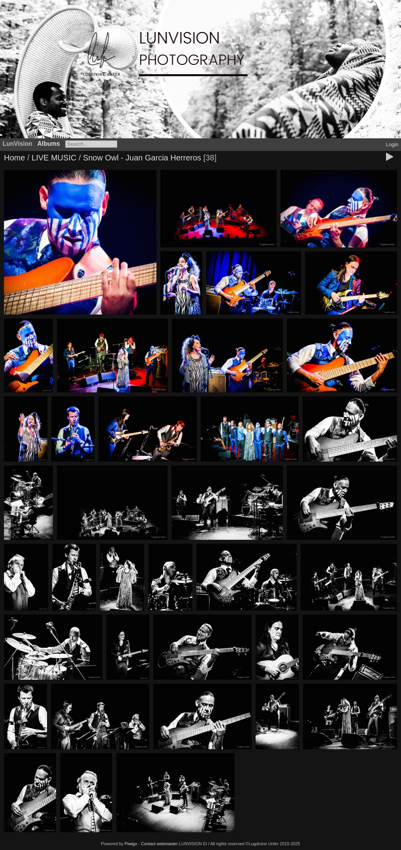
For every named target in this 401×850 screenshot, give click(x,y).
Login (392, 144)
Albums (49, 143)
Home (14, 157)
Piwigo (130, 843)
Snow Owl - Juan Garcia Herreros (142, 157)
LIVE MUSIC (54, 157)
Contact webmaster (159, 843)
